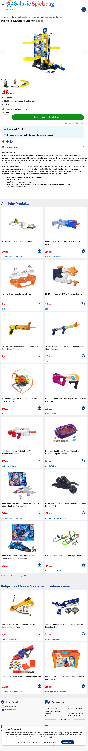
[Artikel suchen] (44, 9)
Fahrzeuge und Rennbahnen (51, 17)
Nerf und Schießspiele (53, 257)
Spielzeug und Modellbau (19, 17)
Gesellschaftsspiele (52, 639)
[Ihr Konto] (78, 3)
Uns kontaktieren (11, 710)
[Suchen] (83, 9)
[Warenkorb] (84, 3)
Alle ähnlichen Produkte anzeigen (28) (13, 576)
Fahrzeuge (35, 17)
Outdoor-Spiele (50, 414)
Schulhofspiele (50, 466)
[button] (43, 129)
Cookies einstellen (50, 742)
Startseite (4, 17)
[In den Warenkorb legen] (48, 117)
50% (3, 309)
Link (51, 737)
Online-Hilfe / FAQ (11, 706)
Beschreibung (10, 147)
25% (46, 309)
